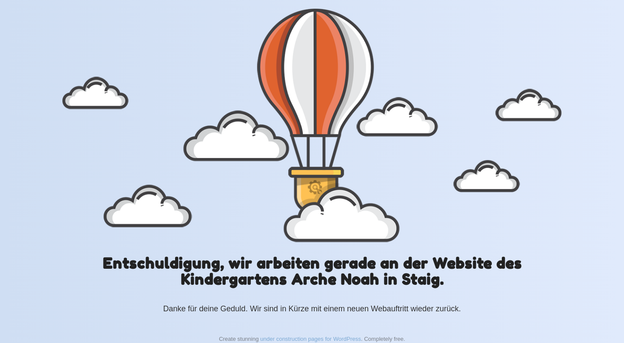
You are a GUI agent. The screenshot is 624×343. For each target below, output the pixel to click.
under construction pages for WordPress (310, 339)
